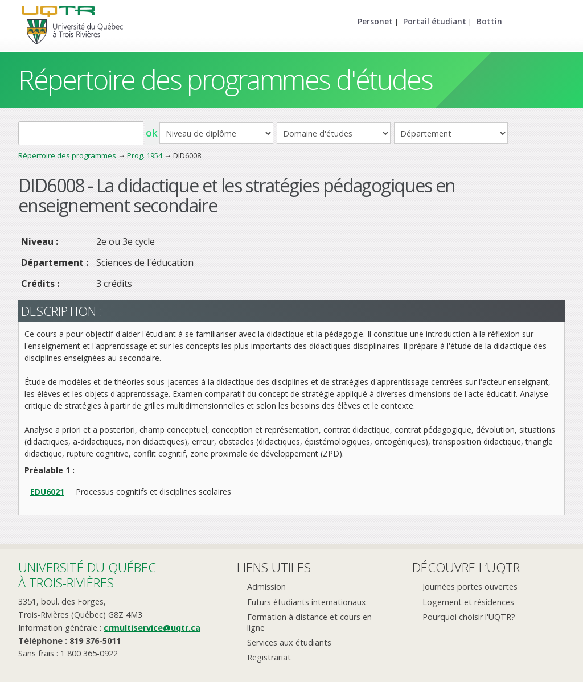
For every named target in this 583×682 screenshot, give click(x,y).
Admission (266, 586)
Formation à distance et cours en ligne (309, 622)
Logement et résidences (468, 602)
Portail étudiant (434, 21)
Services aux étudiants (289, 642)
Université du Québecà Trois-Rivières (87, 574)
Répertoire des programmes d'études (225, 79)
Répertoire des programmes (67, 155)
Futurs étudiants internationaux (306, 602)
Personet (375, 21)
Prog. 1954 (144, 155)
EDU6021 (47, 491)
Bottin (489, 21)
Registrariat (269, 657)
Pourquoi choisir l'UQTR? (468, 616)
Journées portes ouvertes (470, 586)
